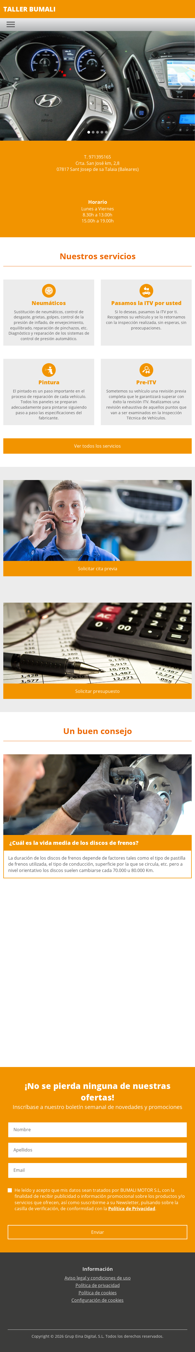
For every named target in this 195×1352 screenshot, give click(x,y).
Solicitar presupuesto (97, 691)
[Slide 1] (93, 132)
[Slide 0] (88, 132)
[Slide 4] (106, 132)
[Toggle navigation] (10, 24)
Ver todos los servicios (97, 446)
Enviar (97, 1232)
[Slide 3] (102, 132)
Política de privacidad (98, 1285)
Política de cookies (98, 1293)
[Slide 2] (97, 132)
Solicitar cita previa (97, 569)
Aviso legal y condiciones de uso (98, 1278)
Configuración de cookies (97, 1300)
